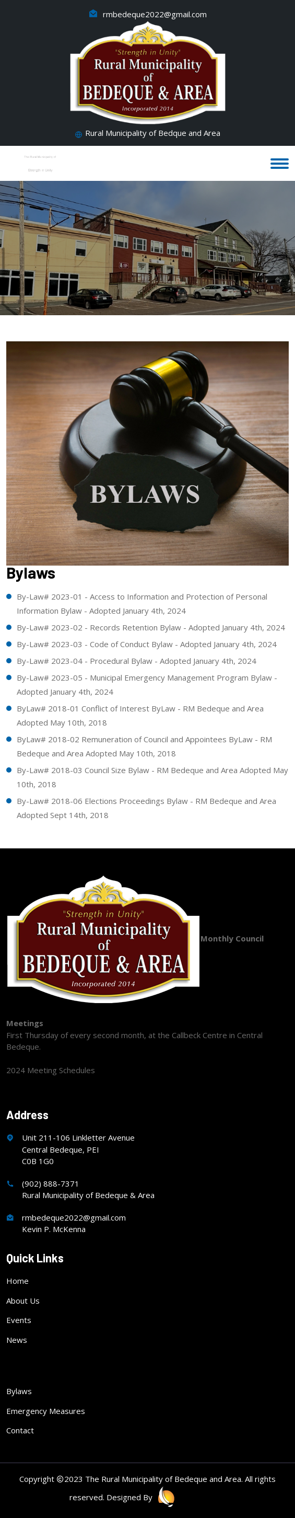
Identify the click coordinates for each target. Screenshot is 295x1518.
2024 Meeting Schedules (50, 1070)
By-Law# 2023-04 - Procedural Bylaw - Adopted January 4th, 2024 (136, 661)
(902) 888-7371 (50, 1183)
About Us (23, 1300)
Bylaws (19, 1391)
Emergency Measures (45, 1411)
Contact (20, 1430)
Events (18, 1320)
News (16, 1340)
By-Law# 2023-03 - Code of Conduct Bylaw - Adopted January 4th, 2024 (147, 644)
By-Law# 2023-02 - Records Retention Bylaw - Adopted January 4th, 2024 (151, 627)
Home (17, 1280)
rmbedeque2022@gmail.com (148, 14)
